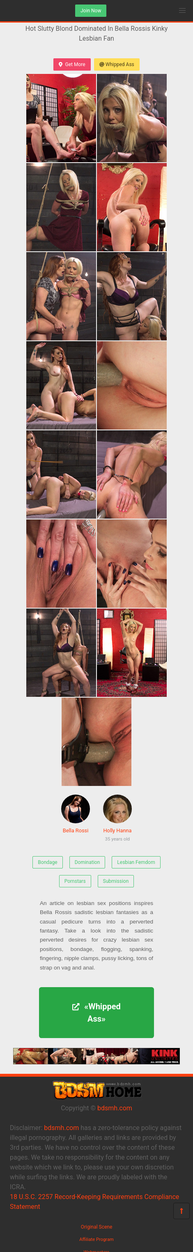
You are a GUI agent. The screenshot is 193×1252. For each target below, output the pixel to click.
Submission (116, 881)
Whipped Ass (116, 64)
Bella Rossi (75, 814)
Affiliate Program (96, 1239)
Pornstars (75, 881)
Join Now (90, 11)
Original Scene (97, 1227)
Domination (87, 862)
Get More (72, 64)
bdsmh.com (114, 1108)
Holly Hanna (117, 820)
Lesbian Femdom (136, 862)
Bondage (47, 862)
